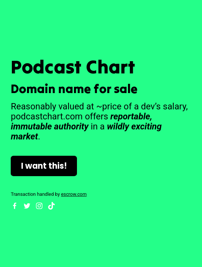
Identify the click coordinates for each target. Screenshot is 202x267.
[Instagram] (39, 206)
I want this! (44, 166)
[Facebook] (15, 206)
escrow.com (74, 194)
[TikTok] (51, 206)
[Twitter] (27, 206)
